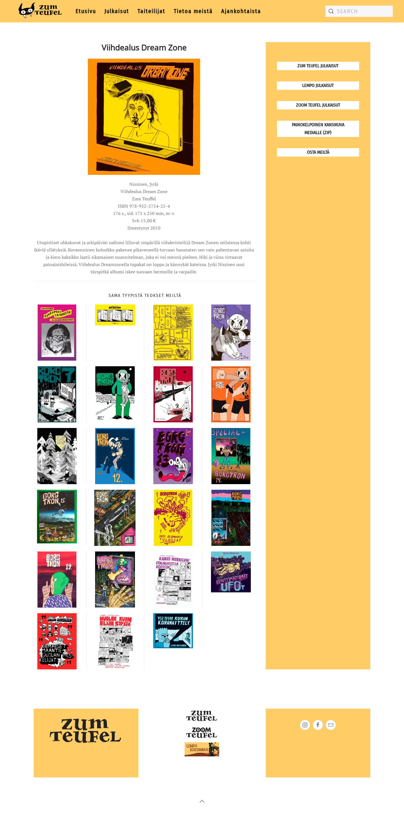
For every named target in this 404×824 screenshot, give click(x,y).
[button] (202, 801)
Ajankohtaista (241, 11)
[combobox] (359, 11)
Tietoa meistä (193, 11)
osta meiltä (318, 152)
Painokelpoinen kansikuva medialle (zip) (318, 128)
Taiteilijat (151, 11)
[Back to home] (39, 11)
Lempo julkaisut (318, 85)
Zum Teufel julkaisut (317, 65)
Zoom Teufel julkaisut (318, 105)
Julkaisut (116, 11)
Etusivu (85, 11)
